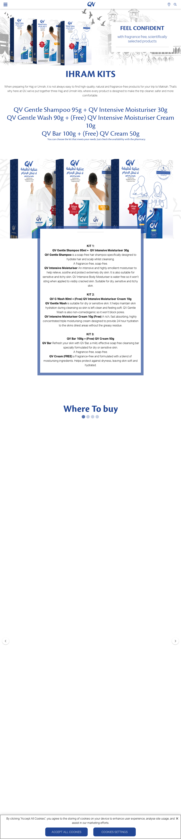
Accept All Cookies (66, 832)
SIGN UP (90, 722)
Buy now (46, 479)
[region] (90, 827)
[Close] (177, 818)
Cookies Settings (114, 832)
